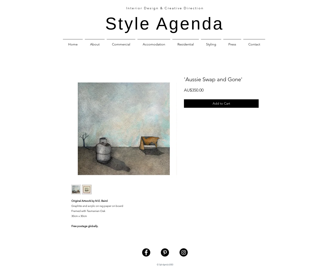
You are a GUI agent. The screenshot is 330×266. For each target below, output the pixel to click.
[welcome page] (250, 247)
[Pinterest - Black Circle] (165, 252)
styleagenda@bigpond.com (166, 259)
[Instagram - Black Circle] (184, 252)
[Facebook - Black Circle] (146, 252)
